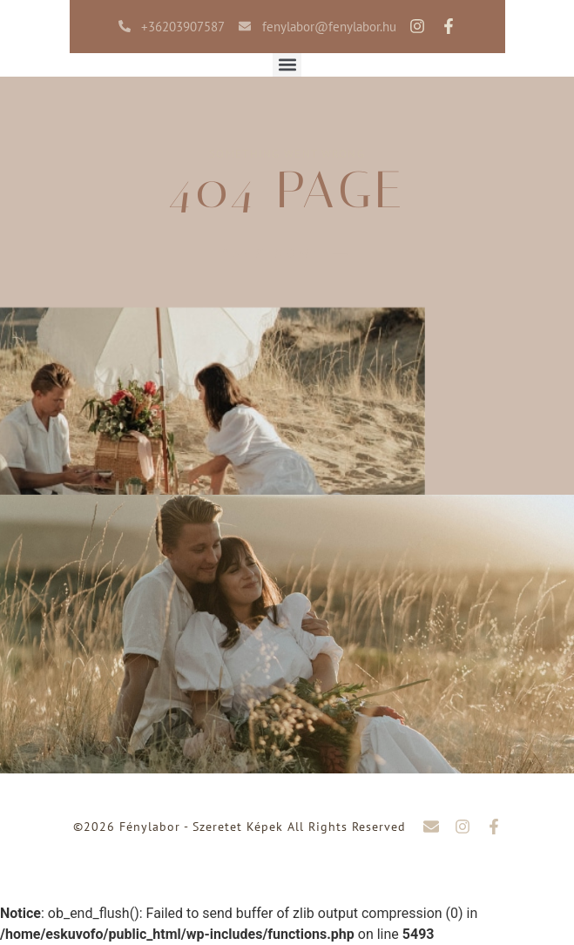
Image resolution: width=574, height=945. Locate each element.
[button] (287, 65)
